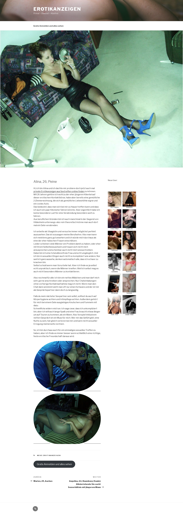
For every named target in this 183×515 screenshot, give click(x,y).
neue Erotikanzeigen (49, 455)
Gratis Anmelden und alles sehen (48, 26)
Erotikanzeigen (57, 9)
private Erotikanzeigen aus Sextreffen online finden (59, 191)
